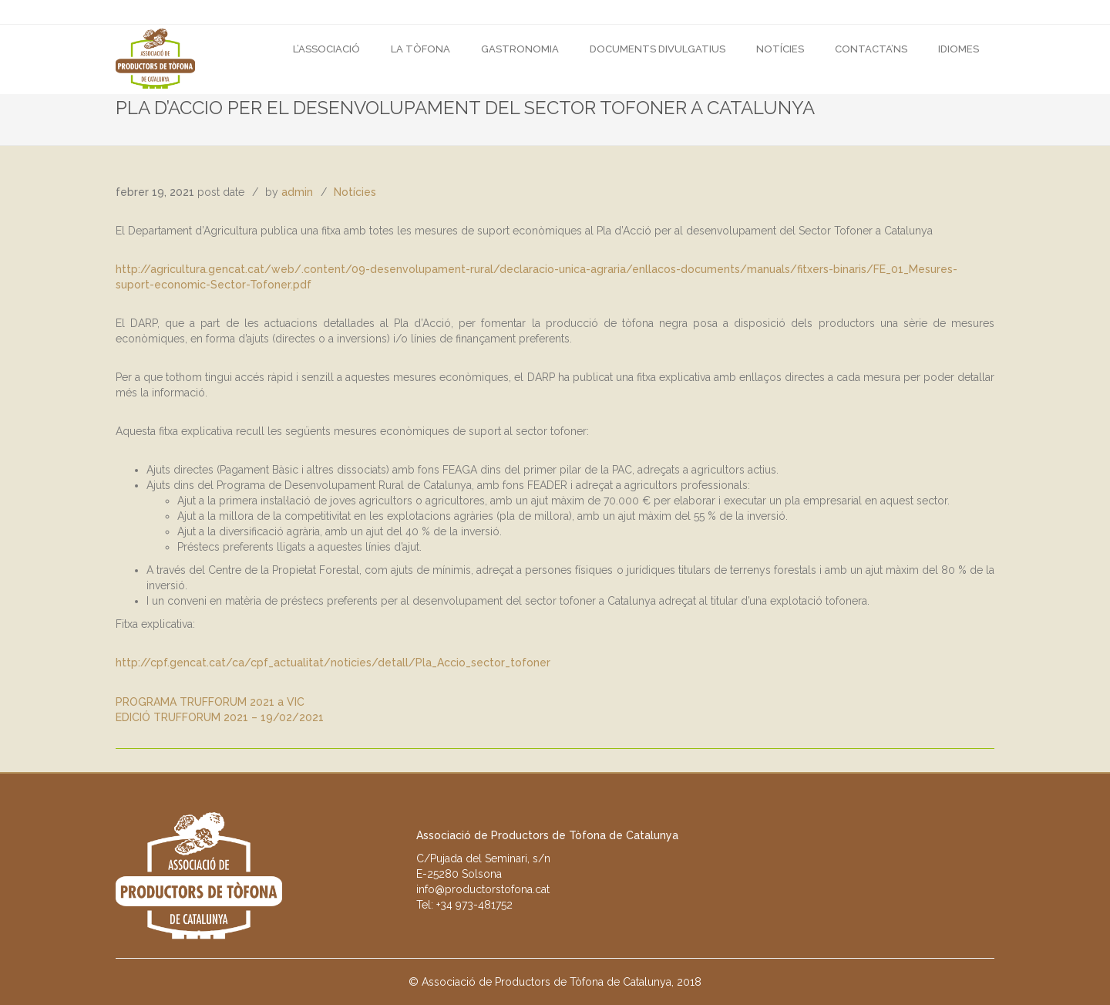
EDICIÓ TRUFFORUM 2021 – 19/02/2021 (220, 717)
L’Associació (326, 49)
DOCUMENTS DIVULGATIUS (657, 49)
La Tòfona (420, 49)
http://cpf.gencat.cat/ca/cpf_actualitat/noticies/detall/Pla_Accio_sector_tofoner (333, 662)
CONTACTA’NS (871, 49)
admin (297, 192)
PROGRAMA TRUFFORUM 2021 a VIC (210, 702)
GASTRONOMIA (520, 49)
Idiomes (958, 49)
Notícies (780, 49)
